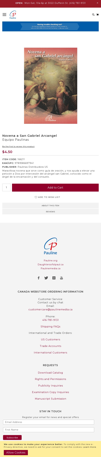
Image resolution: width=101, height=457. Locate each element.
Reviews (50, 212)
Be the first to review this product (18, 146)
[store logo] (12, 14)
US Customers (50, 339)
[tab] (50, 205)
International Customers (50, 352)
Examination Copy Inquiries (50, 392)
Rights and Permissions (50, 379)
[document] (51, 449)
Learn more (89, 447)
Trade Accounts (50, 346)
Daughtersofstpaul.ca (51, 264)
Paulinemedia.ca (50, 268)
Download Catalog (50, 372)
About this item (50, 206)
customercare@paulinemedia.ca (50, 309)
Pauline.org (50, 260)
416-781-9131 (50, 320)
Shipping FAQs (50, 326)
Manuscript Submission (50, 398)
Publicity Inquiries (50, 385)
